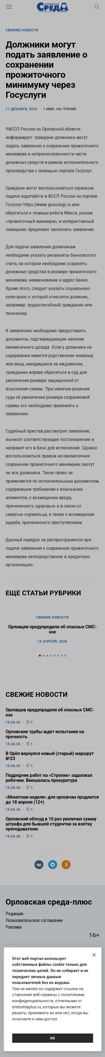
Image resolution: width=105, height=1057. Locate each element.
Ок (52, 1038)
